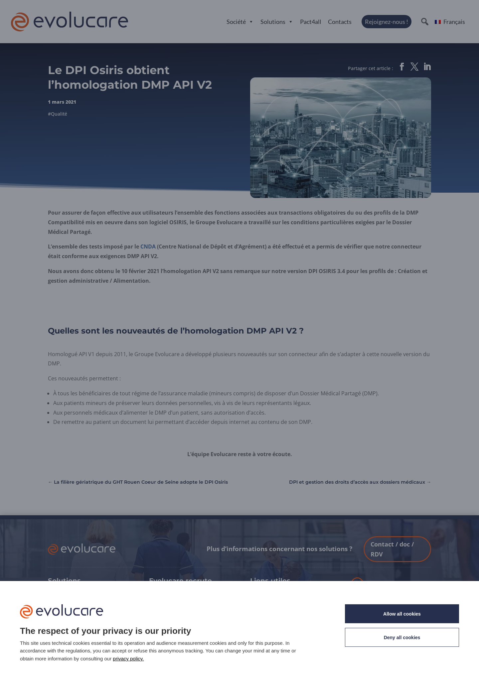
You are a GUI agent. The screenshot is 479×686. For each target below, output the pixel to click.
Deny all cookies (402, 637)
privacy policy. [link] (128, 658)
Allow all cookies (402, 614)
